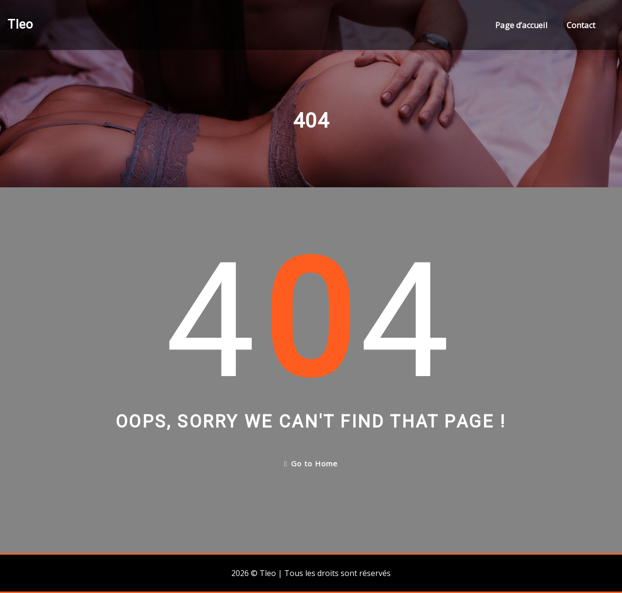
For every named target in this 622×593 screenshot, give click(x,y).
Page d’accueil (521, 25)
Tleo (20, 24)
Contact (581, 25)
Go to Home (311, 463)
